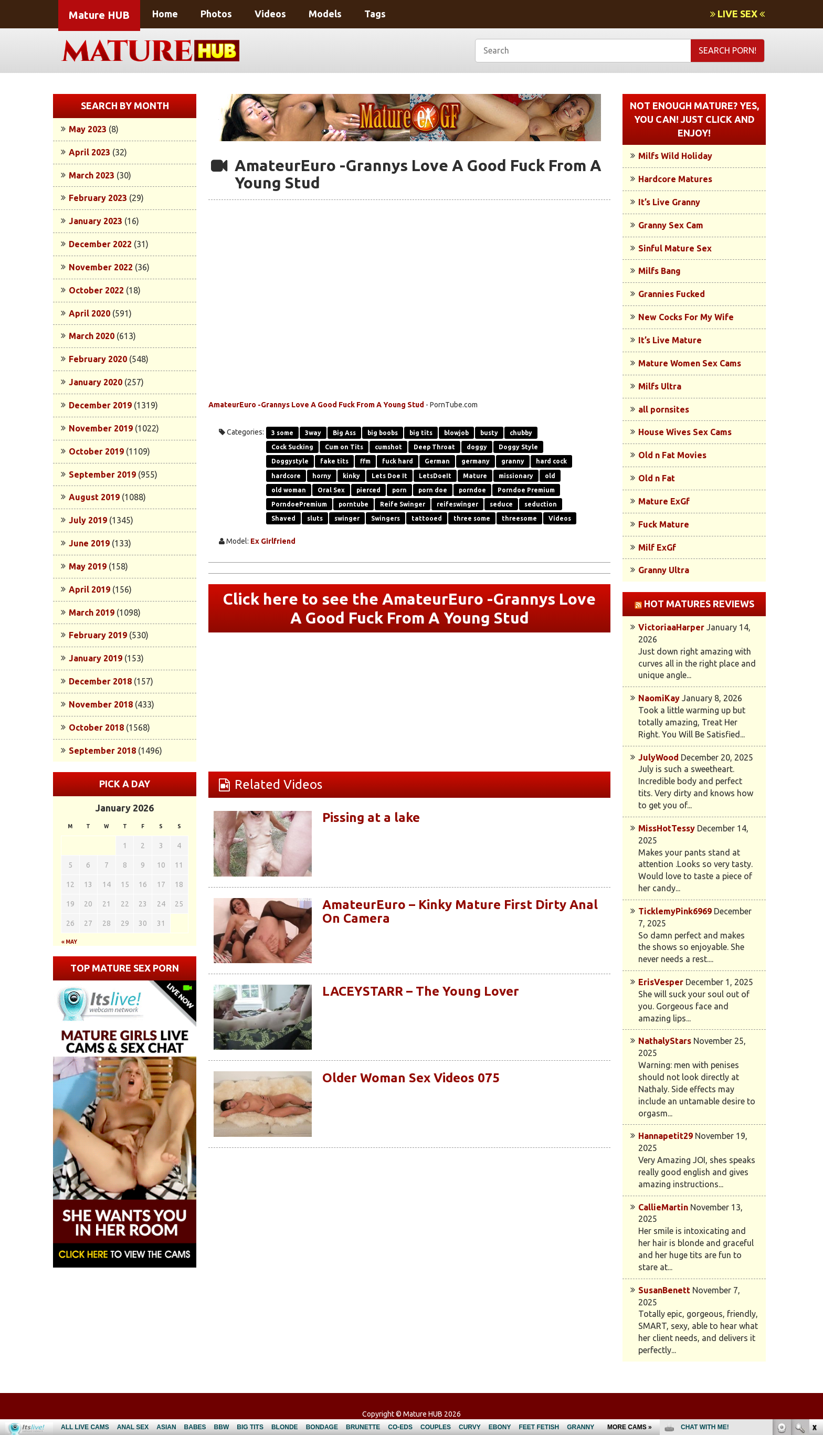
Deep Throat (434, 447)
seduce (501, 504)
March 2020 (91, 336)
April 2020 (89, 313)
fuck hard (397, 461)
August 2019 (94, 497)
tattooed (427, 518)
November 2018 (101, 704)
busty (489, 432)
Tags (375, 13)
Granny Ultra (663, 570)
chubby (521, 432)
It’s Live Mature (670, 340)
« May (69, 942)
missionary (516, 475)
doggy (477, 447)
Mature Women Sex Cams (689, 363)
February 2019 (98, 635)
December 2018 (100, 681)
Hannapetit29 (665, 1136)
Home (165, 13)
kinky (351, 475)
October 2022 (96, 290)
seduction (540, 504)
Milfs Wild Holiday (675, 156)
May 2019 (88, 566)
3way (313, 432)
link (813, 1271)
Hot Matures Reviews (699, 603)
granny (512, 461)
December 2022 (100, 244)
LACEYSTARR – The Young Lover (420, 991)
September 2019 (102, 474)
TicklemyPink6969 (675, 911)
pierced (368, 490)
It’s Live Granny (669, 202)
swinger (347, 518)
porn (399, 490)
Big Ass (344, 432)
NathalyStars (664, 1041)
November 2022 (101, 267)
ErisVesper (660, 982)
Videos (270, 13)
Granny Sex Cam (670, 225)
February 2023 (98, 198)
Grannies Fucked (671, 294)
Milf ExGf (657, 547)
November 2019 (101, 428)
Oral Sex (331, 490)
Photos (216, 13)
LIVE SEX (737, 13)
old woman (288, 490)
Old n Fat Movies (672, 455)
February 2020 (98, 359)
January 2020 (95, 382)
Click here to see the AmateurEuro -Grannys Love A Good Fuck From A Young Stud (409, 608)
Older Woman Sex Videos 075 (411, 1078)
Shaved (283, 518)
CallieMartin (663, 1207)
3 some (282, 432)
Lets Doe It (389, 475)
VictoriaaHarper (671, 627)
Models (325, 13)
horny (321, 475)
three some (471, 518)
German (437, 461)
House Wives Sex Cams (685, 432)
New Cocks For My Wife (686, 317)
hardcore (286, 475)
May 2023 (88, 129)
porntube (353, 504)
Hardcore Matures (675, 179)
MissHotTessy (666, 828)
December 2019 (100, 405)
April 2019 (89, 589)
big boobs (382, 432)
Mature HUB (99, 15)
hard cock (551, 461)
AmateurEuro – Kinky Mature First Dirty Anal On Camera (460, 911)
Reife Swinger (402, 504)
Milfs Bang (659, 271)
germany (475, 461)
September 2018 (102, 750)
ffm (365, 461)
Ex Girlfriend (273, 541)
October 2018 (96, 727)
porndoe (472, 490)
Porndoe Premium (526, 490)
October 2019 (96, 451)
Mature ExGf (664, 501)
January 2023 (95, 221)
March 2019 (91, 612)
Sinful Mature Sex (675, 248)
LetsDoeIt (435, 475)
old (550, 475)
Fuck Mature (663, 524)
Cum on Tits (344, 447)
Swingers (385, 518)
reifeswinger (457, 504)
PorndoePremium (299, 504)
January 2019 (95, 658)
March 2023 (91, 175)
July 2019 (88, 520)
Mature (475, 475)
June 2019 (89, 543)
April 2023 (89, 152)
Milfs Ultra (659, 386)
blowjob (456, 432)
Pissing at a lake (371, 817)
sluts (315, 518)
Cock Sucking (292, 447)
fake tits (334, 461)
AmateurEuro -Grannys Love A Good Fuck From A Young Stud (316, 404)
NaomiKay (659, 698)
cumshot (388, 447)
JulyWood (658, 757)
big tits (420, 432)
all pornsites (663, 409)
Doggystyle (290, 461)
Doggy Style (518, 447)
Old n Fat (656, 478)
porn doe (432, 490)
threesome (519, 518)
